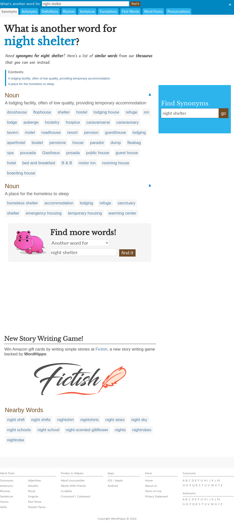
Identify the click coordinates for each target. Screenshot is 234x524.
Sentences (87, 11)
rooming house (115, 163)
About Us (151, 486)
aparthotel (16, 142)
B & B (67, 163)
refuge (131, 112)
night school (48, 430)
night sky (139, 419)
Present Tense (36, 507)
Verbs (3, 507)
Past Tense (34, 501)
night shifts (41, 419)
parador (97, 142)
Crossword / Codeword (75, 496)
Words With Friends (73, 486)
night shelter (83, 252)
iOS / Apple (115, 480)
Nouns (4, 501)
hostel (81, 112)
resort (72, 132)
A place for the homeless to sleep (31, 84)
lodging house (106, 112)
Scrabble (66, 491)
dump (116, 142)
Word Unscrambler (73, 480)
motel (30, 132)
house (77, 142)
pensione (57, 142)
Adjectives (34, 480)
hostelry (52, 122)
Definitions (50, 11)
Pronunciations (178, 11)
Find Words (130, 11)
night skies (114, 419)
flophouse (42, 112)
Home (149, 480)
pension (91, 132)
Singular (33, 496)
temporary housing (85, 213)
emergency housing (44, 213)
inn (146, 112)
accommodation (58, 203)
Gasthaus (51, 153)
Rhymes (69, 11)
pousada (28, 153)
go (223, 113)
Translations (108, 11)
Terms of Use (153, 491)
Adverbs (33, 486)
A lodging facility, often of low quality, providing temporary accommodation (59, 78)
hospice (73, 122)
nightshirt (65, 419)
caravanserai (98, 122)
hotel (11, 163)
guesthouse (115, 132)
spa (10, 153)
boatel (37, 142)
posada (73, 153)
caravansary (127, 122)
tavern (12, 132)
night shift (16, 419)
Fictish (101, 349)
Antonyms (29, 11)
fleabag (134, 142)
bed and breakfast (38, 163)
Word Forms (153, 11)
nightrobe (15, 440)
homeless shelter (22, 203)
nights (120, 430)
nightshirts (89, 419)
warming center (122, 213)
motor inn (87, 163)
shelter (63, 112)
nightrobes (141, 430)
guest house (127, 153)
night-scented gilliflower (87, 430)
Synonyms (9, 11)
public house (97, 153)
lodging (139, 132)
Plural (31, 491)
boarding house (21, 173)
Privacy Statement (156, 496)
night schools (19, 430)
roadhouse (51, 132)
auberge (30, 122)
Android (113, 486)
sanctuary (127, 203)
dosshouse (17, 112)
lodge (12, 122)
